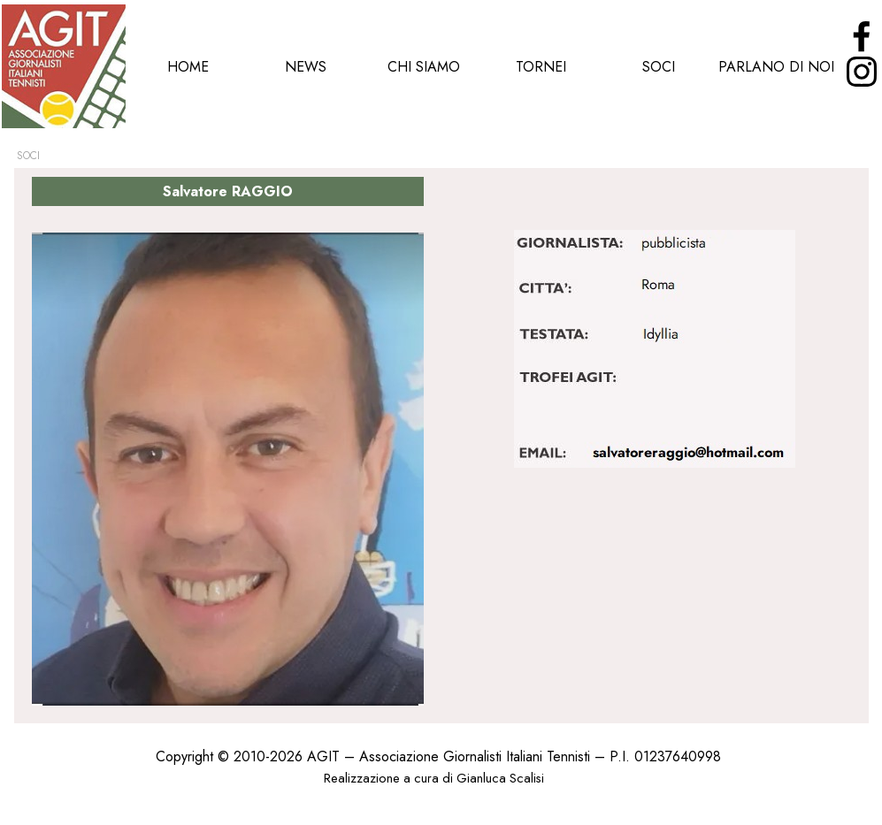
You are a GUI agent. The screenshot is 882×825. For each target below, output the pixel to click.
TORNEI (541, 67)
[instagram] (861, 71)
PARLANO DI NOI (776, 67)
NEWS (305, 67)
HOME (188, 67)
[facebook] (861, 36)
